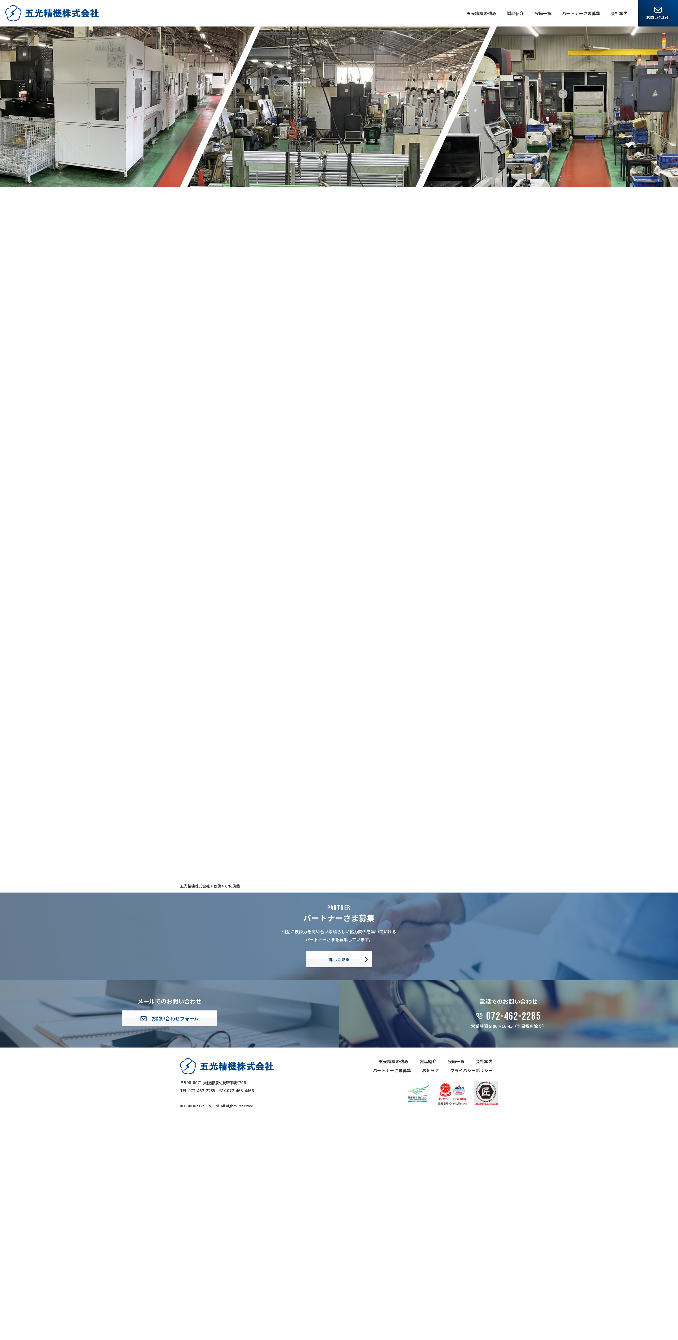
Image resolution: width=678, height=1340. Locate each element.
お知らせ (430, 1070)
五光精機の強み (481, 13)
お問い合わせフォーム (169, 1018)
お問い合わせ (658, 17)
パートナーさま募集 (581, 13)
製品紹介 (515, 13)
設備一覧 (542, 13)
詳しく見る (339, 959)
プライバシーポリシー (471, 1070)
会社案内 (619, 13)
